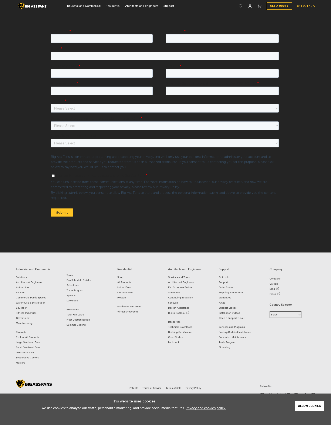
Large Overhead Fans (28, 342)
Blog (274, 289)
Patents (133, 388)
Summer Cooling (76, 325)
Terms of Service (152, 388)
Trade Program (75, 290)
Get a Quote (279, 5)
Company (275, 279)
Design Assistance (178, 308)
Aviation (20, 292)
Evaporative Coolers (27, 357)
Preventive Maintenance (233, 337)
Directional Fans (25, 352)
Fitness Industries (26, 313)
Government (23, 318)
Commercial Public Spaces (31, 297)
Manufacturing (24, 323)
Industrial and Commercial (84, 6)
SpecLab (71, 295)
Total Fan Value (75, 315)
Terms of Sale (173, 388)
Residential (113, 6)
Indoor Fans (124, 287)
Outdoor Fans (125, 292)
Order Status (226, 287)
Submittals (73, 285)
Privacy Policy (193, 388)
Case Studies (175, 337)
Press (275, 294)
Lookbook (72, 300)
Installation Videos (229, 313)
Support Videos (228, 308)
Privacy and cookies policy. (206, 407)
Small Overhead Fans (28, 347)
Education (21, 308)
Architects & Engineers (29, 282)
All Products (124, 282)
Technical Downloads (180, 327)
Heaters (20, 363)
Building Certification (180, 332)
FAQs (222, 303)
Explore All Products (27, 337)
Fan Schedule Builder (79, 280)
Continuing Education (180, 297)
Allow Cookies (309, 406)
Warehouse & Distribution (30, 303)
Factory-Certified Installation (235, 332)
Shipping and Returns (231, 292)
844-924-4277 (306, 6)
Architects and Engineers (141, 6)
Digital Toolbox (178, 313)
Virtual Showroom (127, 312)
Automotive (22, 287)
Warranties (225, 297)
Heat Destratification (78, 320)
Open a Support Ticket (231, 318)
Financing (224, 347)
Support (168, 6)
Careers (274, 284)
